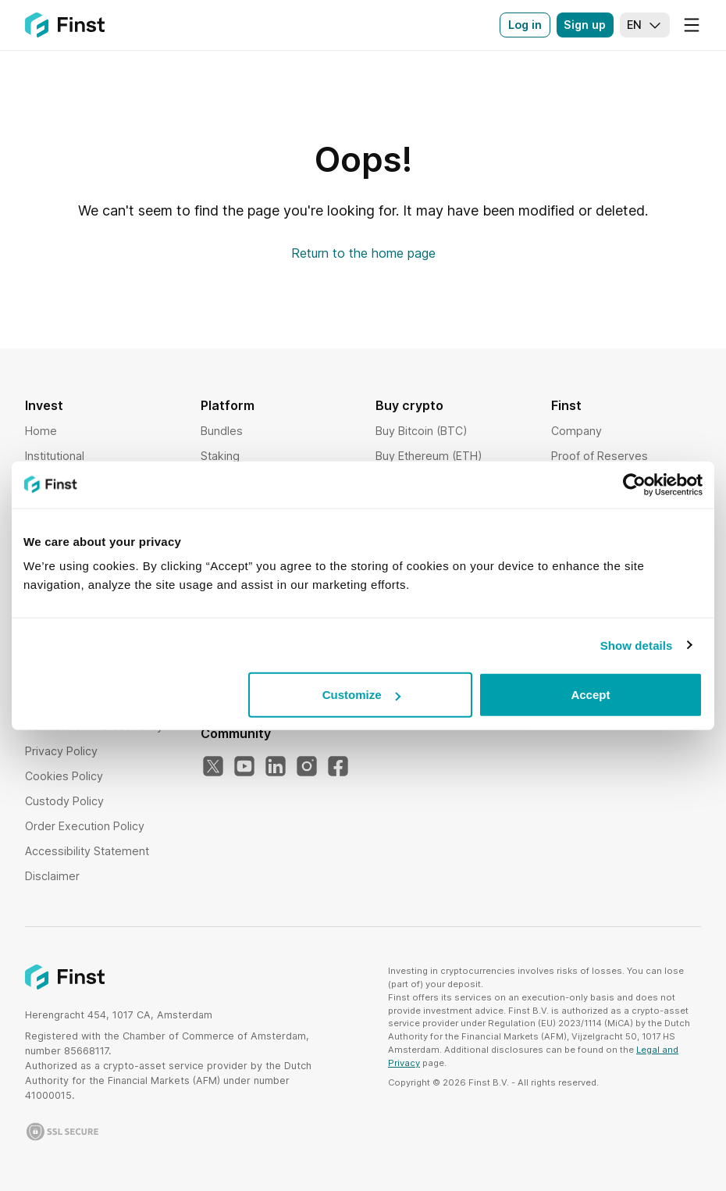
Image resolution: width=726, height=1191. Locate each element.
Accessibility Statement (87, 851)
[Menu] (691, 25)
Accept (590, 694)
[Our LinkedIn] (275, 767)
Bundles (222, 430)
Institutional (54, 455)
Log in (525, 24)
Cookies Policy (64, 776)
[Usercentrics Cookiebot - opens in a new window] (634, 484)
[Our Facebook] (338, 767)
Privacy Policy (61, 751)
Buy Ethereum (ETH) (428, 455)
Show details (636, 644)
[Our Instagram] (306, 767)
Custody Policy (64, 801)
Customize (361, 694)
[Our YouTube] (244, 767)
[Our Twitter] (213, 767)
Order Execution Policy (84, 826)
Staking (220, 455)
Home (41, 430)
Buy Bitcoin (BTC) (421, 430)
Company (576, 430)
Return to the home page (363, 253)
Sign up (585, 24)
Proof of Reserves (599, 455)
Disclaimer (52, 876)
